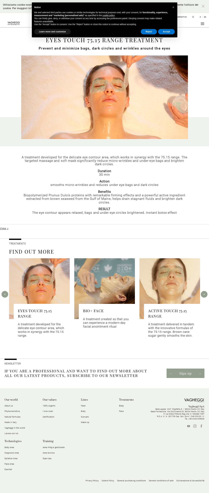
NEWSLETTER (13, 363)
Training (48, 441)
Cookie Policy (108, 480)
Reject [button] (149, 31)
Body (83, 411)
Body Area (9, 447)
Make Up (85, 422)
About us (9, 406)
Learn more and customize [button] (52, 31)
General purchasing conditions (131, 480)
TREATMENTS (18, 243)
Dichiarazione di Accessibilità (190, 480)
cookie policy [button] (109, 15)
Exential (8, 469)
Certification (48, 417)
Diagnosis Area (12, 453)
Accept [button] (166, 31)
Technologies (13, 441)
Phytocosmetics (12, 411)
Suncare (85, 417)
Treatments (126, 400)
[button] (173, 7)
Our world (11, 400)
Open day (47, 458)
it (201, 17)
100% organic (49, 406)
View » (4, 228)
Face (83, 406)
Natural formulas (12, 417)
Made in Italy (11, 422)
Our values (50, 400)
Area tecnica (49, 453)
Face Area (9, 464)
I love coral (48, 411)
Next (204, 294)
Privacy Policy (92, 480)
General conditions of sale (161, 480)
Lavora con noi (11, 433)
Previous (5, 294)
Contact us (182, 17)
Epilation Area (11, 458)
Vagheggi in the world (15, 428)
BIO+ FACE (93, 310)
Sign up (185, 373)
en (205, 17)
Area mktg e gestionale (54, 447)
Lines (84, 400)
